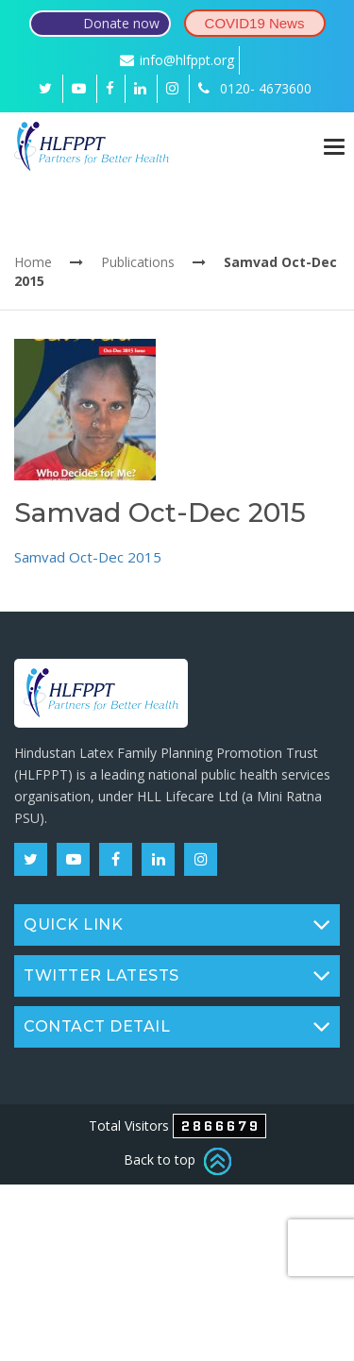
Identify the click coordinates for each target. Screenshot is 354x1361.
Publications (138, 262)
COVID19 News (255, 23)
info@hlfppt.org (177, 60)
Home (33, 262)
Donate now (121, 23)
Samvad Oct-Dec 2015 (87, 556)
